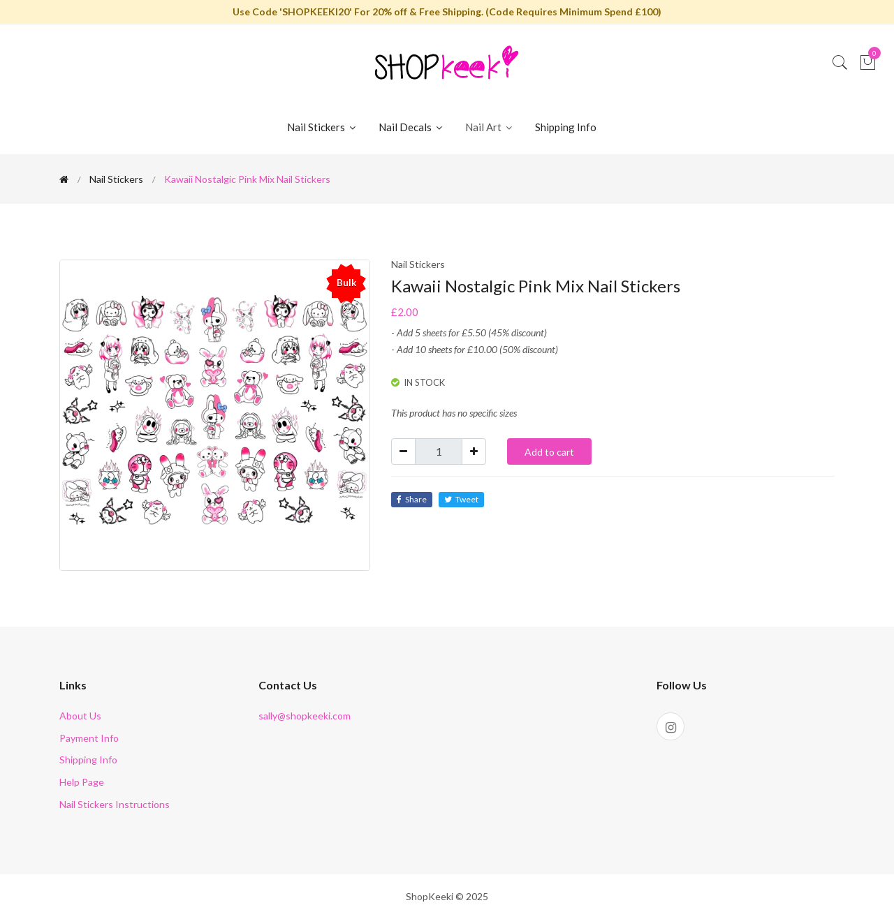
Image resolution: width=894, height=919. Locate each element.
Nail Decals (411, 127)
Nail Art (489, 127)
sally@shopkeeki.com (304, 716)
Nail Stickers (322, 127)
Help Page (81, 782)
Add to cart (549, 452)
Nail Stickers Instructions (114, 804)
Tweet (461, 499)
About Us (80, 716)
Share (412, 499)
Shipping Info (565, 127)
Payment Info (89, 738)
